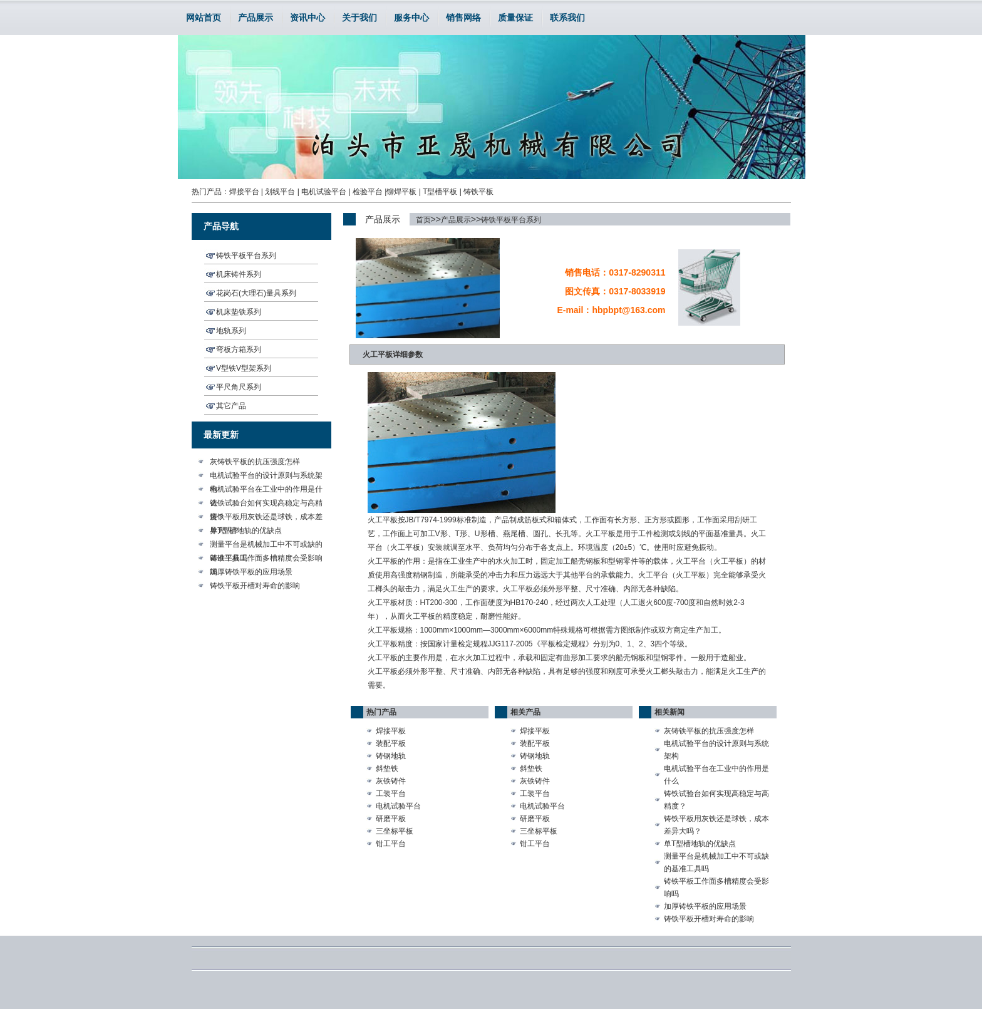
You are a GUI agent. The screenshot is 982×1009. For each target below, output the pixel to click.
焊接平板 (391, 731)
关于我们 (359, 18)
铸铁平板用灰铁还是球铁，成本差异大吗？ (266, 518)
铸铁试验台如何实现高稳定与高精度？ (266, 504)
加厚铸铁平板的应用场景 (251, 571)
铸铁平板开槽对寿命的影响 (255, 585)
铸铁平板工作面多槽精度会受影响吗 (266, 559)
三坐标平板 (394, 831)
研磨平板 (391, 818)
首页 (423, 219)
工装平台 (391, 793)
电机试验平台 (323, 191)
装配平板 (391, 743)
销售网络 (463, 18)
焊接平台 (244, 191)
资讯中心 (307, 18)
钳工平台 (391, 843)
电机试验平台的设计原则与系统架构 (266, 476)
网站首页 (203, 18)
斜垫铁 (387, 768)
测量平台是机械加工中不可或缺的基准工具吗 (266, 545)
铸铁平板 (478, 191)
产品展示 (255, 18)
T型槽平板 (440, 191)
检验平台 (368, 191)
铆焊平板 (401, 191)
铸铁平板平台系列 (511, 219)
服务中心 (411, 18)
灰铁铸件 (391, 781)
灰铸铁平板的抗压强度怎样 (255, 461)
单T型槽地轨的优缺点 (246, 530)
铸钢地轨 (391, 756)
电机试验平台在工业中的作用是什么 (266, 490)
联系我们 (567, 18)
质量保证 (515, 18)
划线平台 (280, 191)
